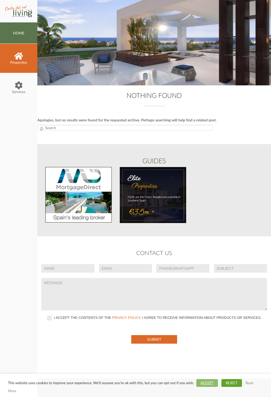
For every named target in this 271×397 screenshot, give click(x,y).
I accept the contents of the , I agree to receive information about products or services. (154, 318)
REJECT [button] (232, 383)
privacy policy (126, 318)
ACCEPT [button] (207, 383)
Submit (154, 339)
